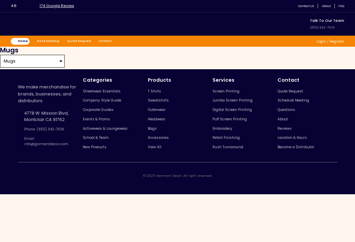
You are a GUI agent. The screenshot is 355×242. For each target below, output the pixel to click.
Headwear (162, 127)
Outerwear (163, 116)
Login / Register (327, 42)
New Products (102, 159)
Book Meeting (55, 42)
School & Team (103, 149)
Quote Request (92, 42)
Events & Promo (104, 127)
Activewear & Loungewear (116, 137)
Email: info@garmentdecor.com (53, 146)
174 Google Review (62, 5)
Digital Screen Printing (238, 116)
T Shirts (158, 94)
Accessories (164, 149)
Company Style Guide (110, 105)
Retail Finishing (231, 149)
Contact (122, 42)
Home (26, 42)
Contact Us (299, 6)
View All (159, 159)
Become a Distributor (302, 159)
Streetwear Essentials (110, 94)
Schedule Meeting (298, 105)
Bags (156, 137)
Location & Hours (297, 149)
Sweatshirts (163, 105)
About (323, 6)
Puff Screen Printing (236, 127)
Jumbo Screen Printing (239, 105)
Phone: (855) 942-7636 (50, 132)
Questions (290, 116)
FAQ (340, 6)
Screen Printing (231, 94)
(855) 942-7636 (325, 27)
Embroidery (227, 137)
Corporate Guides (107, 116)
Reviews (288, 137)
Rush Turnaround (233, 159)
